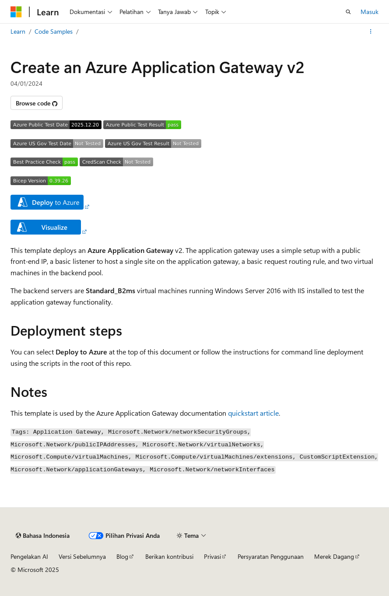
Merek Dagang (334, 556)
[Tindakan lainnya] (370, 32)
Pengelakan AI (29, 556)
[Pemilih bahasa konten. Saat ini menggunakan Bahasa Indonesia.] (43, 536)
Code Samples (54, 31)
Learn (18, 31)
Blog (122, 556)
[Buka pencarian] (348, 12)
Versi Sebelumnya (82, 556)
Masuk (369, 11)
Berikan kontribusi (169, 556)
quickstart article (253, 412)
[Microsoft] (16, 12)
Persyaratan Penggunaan (271, 556)
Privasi (212, 556)
